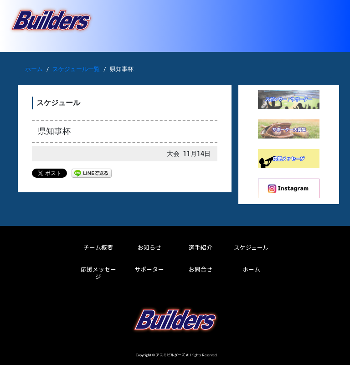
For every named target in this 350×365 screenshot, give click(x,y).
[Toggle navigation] (330, 26)
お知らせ (149, 247)
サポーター (149, 269)
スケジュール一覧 (76, 69)
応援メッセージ (98, 273)
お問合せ (200, 269)
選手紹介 (200, 247)
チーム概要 (98, 247)
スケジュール (251, 247)
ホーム (34, 69)
